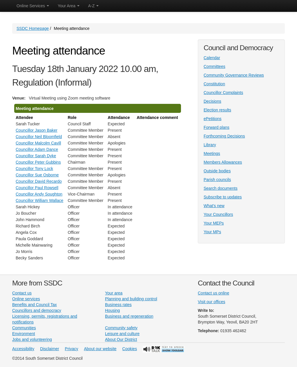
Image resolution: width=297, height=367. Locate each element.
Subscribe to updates (223, 197)
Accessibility (23, 348)
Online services (26, 299)
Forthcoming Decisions (224, 136)
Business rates (118, 304)
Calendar (212, 57)
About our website (100, 348)
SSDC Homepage (33, 28)
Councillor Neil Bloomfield (39, 136)
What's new (214, 205)
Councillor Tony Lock (34, 168)
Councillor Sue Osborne (37, 175)
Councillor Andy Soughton (39, 194)
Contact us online (213, 293)
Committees (214, 66)
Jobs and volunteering (32, 339)
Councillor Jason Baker (36, 130)
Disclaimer (49, 348)
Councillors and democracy (36, 310)
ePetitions (212, 118)
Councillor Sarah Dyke (36, 155)
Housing (112, 310)
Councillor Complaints (223, 92)
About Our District (121, 339)
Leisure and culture (122, 333)
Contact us (22, 293)
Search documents (221, 188)
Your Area (68, 5)
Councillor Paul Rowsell (37, 187)
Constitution (214, 84)
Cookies (129, 348)
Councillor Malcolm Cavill (38, 143)
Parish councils (217, 179)
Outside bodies (217, 171)
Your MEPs (214, 223)
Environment (23, 333)
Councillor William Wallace (39, 200)
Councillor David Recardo (39, 181)
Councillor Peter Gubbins (38, 162)
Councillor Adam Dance (37, 149)
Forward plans (216, 127)
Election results (217, 110)
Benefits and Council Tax (34, 304)
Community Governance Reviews (234, 75)
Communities (24, 328)
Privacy (71, 348)
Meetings (212, 153)
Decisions (212, 101)
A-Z (93, 5)
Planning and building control (131, 299)
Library (210, 144)
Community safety (121, 328)
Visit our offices (211, 301)
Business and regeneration (129, 316)
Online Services (33, 5)
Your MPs (212, 231)
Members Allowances (223, 162)
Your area (113, 293)
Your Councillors (218, 214)
